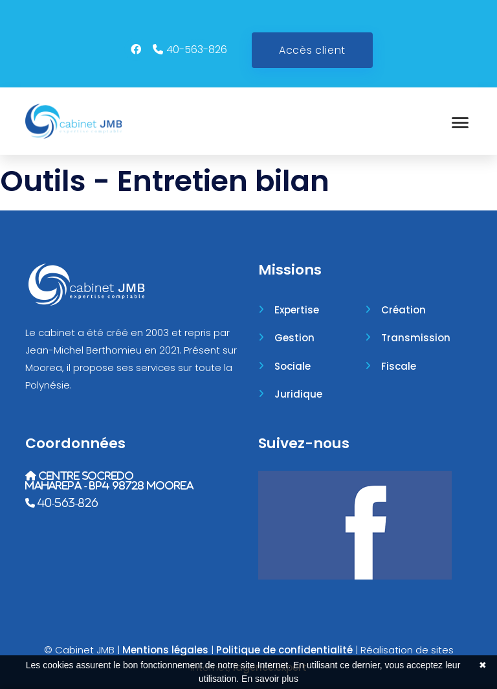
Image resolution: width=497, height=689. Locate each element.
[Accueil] (73, 121)
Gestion (294, 338)
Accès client (312, 50)
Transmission (415, 338)
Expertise (296, 310)
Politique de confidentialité (284, 650)
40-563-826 (196, 49)
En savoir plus (269, 678)
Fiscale (398, 366)
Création (403, 310)
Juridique (298, 394)
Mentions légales (165, 650)
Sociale (292, 366)
